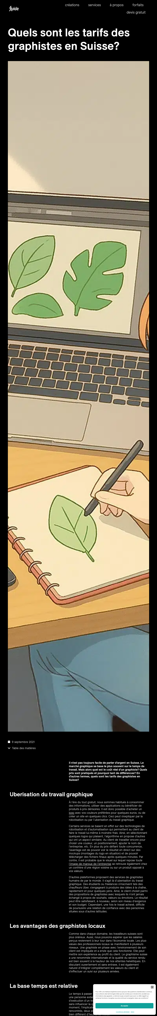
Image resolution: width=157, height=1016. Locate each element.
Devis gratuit (136, 12)
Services (94, 5)
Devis (132, 1012)
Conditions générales (123, 1012)
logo (71, 812)
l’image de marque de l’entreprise (90, 864)
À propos (117, 5)
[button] (152, 987)
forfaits (138, 5)
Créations (72, 5)
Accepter (124, 1006)
